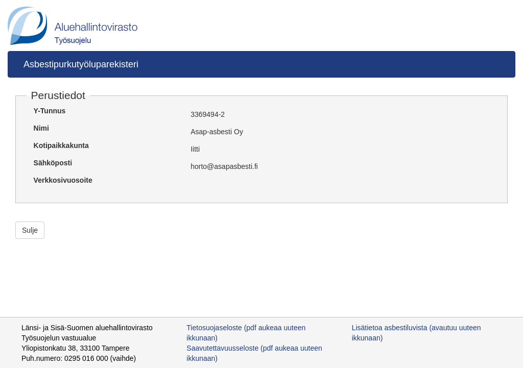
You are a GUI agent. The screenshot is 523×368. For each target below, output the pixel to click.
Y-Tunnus (50, 111)
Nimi (41, 128)
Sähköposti (53, 163)
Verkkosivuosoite (63, 180)
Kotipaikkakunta (61, 145)
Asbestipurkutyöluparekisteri (80, 64)
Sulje (30, 230)
